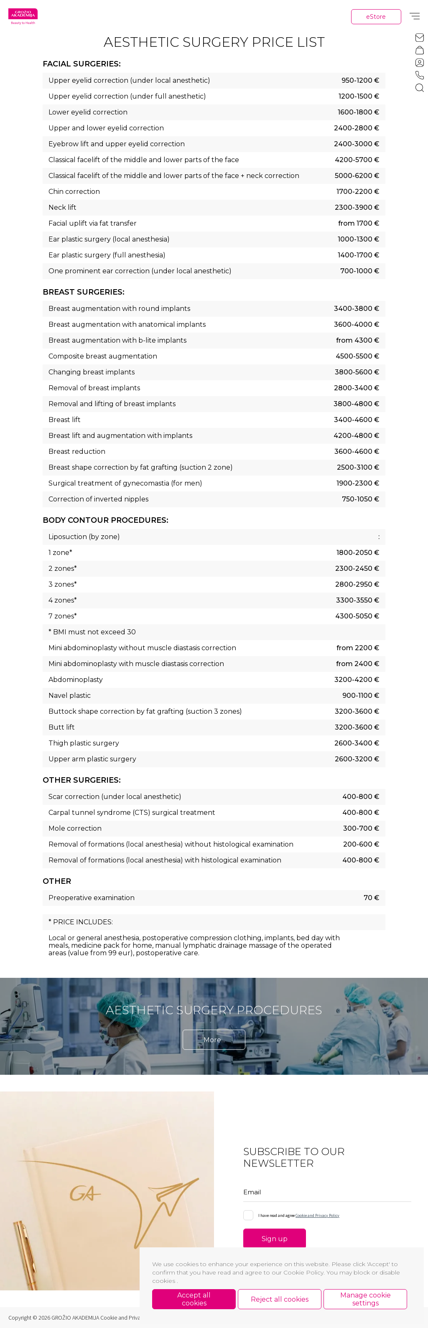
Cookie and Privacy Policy (317, 1217)
